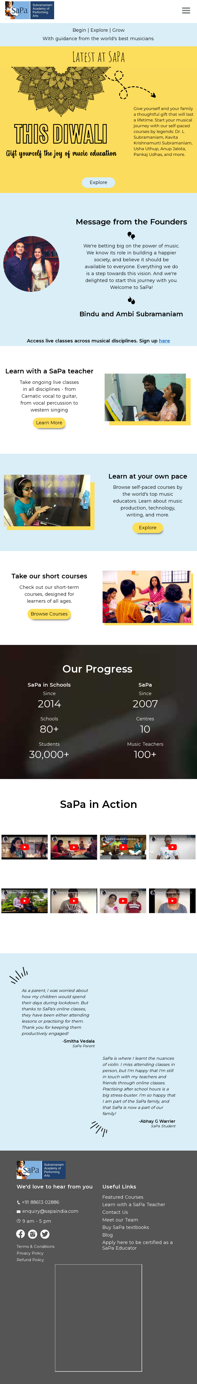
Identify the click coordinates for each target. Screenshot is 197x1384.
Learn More (49, 423)
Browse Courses (49, 614)
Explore (98, 182)
